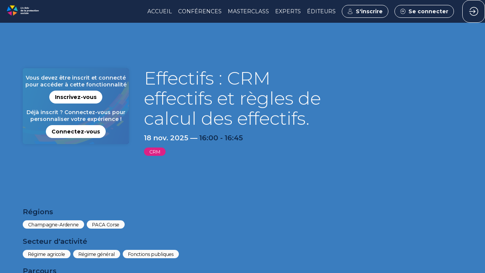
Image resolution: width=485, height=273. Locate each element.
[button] (365, 11)
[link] (159, 11)
